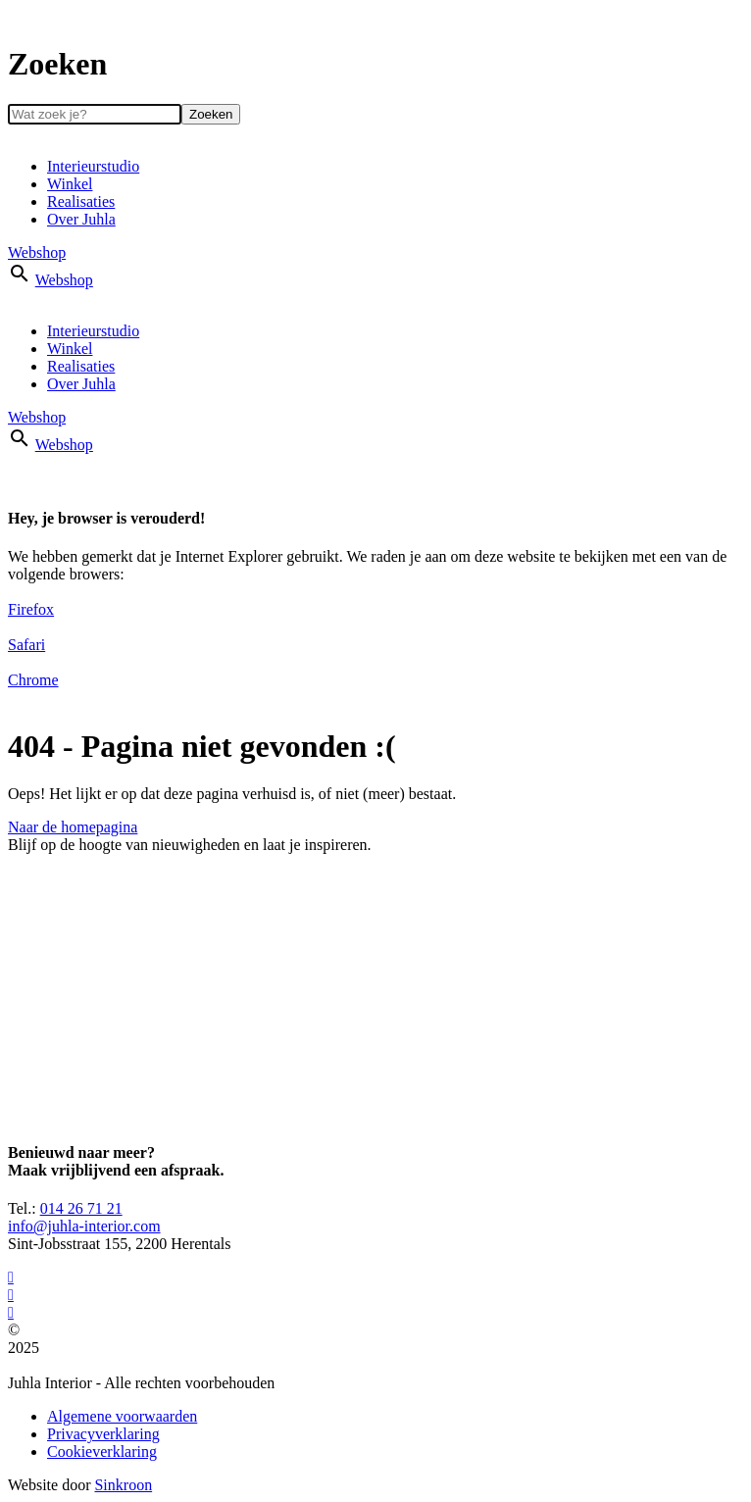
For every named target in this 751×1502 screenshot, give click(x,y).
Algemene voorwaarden (122, 1416)
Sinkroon (123, 1485)
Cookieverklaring (102, 1451)
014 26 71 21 (81, 1208)
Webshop (37, 252)
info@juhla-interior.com (84, 1226)
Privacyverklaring (103, 1434)
